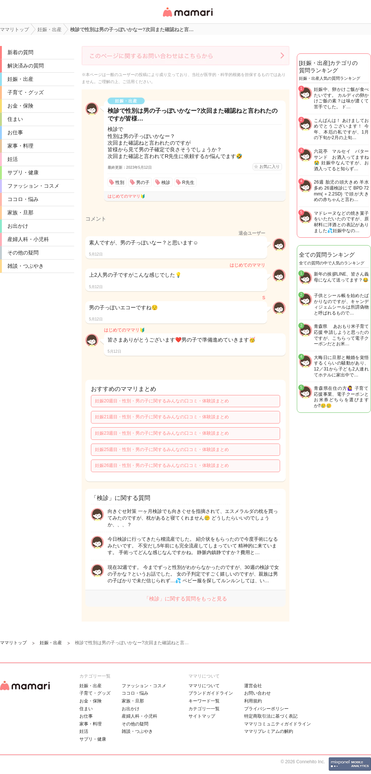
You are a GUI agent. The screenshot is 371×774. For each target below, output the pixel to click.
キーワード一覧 (204, 701)
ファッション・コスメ (33, 186)
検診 (165, 182)
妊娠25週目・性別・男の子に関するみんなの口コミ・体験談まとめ (162, 449)
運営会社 (253, 685)
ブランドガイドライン (210, 693)
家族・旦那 (20, 212)
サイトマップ (201, 716)
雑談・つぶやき (25, 266)
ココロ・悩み (23, 199)
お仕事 (15, 132)
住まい (15, 119)
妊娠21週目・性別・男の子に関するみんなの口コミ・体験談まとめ (162, 416)
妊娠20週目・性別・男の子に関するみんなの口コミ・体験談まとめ (162, 401)
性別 (119, 182)
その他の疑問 (23, 253)
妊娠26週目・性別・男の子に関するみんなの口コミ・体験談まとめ (162, 465)
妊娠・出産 (20, 79)
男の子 (143, 182)
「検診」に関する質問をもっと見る (185, 599)
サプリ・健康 (23, 172)
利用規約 (253, 701)
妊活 (12, 159)
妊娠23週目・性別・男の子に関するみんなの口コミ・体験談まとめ (162, 433)
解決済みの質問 (25, 66)
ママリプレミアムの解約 (268, 731)
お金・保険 (20, 106)
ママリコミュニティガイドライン (277, 724)
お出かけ (17, 226)
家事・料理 (20, 146)
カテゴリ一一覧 (204, 708)
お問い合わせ (257, 693)
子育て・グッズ (25, 92)
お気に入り (269, 166)
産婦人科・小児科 (28, 239)
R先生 (188, 182)
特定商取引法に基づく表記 (271, 716)
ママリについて (204, 685)
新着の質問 (20, 52)
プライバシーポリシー (266, 708)
